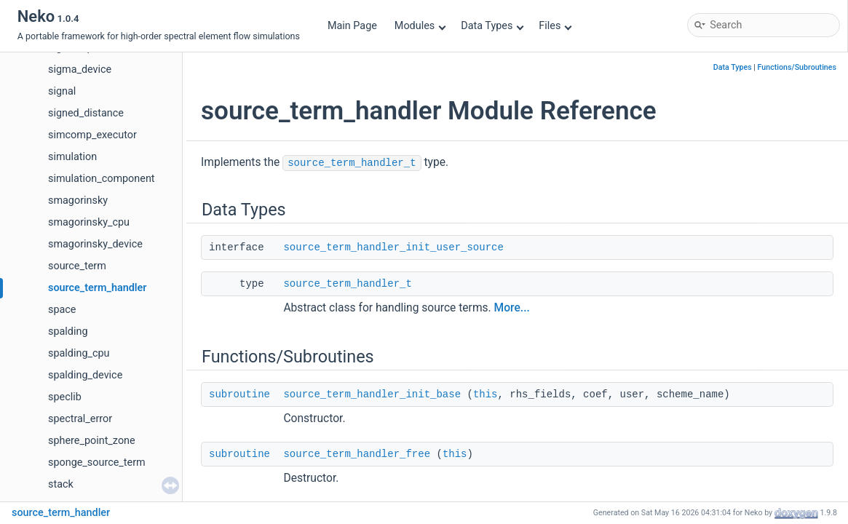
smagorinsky (78, 200)
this (485, 394)
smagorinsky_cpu (89, 222)
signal (62, 91)
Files (555, 26)
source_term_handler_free (356, 454)
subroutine (239, 394)
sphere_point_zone (91, 440)
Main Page (352, 26)
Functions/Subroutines (797, 67)
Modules (420, 26)
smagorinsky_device (95, 244)
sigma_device (79, 69)
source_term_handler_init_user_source (393, 247)
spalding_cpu (79, 353)
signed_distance (86, 113)
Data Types (492, 26)
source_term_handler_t (352, 163)
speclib (65, 397)
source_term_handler (97, 288)
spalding (67, 331)
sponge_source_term (97, 462)
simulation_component (101, 178)
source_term (77, 266)
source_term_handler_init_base (372, 394)
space (62, 309)
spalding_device (85, 375)
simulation (72, 157)
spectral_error (80, 419)
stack (61, 484)
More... (512, 307)
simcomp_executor (92, 135)
